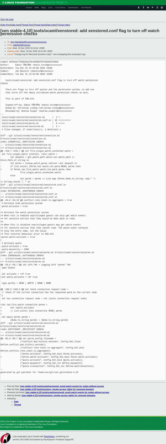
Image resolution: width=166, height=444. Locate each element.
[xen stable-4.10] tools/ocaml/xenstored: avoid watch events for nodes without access (62, 386)
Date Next (15, 25)
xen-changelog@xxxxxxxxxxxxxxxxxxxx (29, 42)
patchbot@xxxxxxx (21, 45)
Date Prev (5, 25)
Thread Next (39, 25)
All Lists (9, 19)
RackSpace (49, 436)
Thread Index (64, 25)
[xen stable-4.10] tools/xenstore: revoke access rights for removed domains (57, 389)
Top (2, 19)
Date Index (51, 25)
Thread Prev (27, 25)
